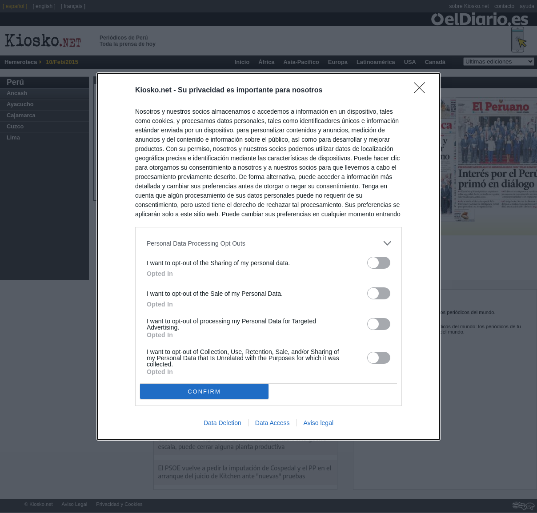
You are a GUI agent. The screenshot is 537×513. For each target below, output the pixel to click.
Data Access (272, 422)
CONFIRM (204, 391)
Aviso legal (318, 422)
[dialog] (268, 256)
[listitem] (268, 243)
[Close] (422, 90)
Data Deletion (222, 422)
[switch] (378, 263)
